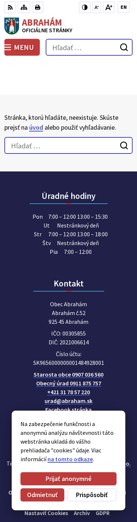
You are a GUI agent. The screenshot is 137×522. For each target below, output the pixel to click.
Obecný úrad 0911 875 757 (68, 350)
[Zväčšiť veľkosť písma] (109, 7)
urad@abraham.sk (68, 367)
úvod (36, 94)
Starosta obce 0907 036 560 (68, 341)
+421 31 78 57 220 (68, 359)
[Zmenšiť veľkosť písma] (96, 7)
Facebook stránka (68, 376)
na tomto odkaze (70, 459)
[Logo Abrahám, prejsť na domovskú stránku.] (68, 26)
